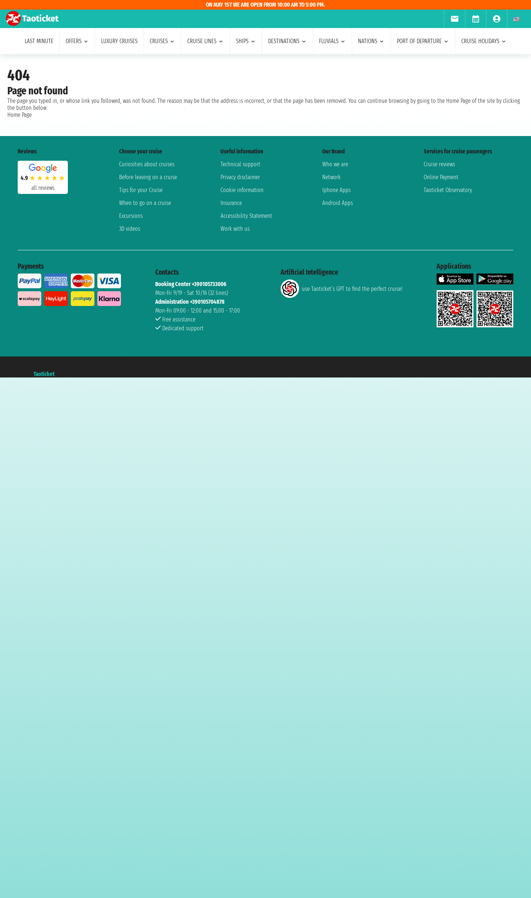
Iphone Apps (336, 190)
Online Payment (441, 177)
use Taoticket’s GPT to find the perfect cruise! (341, 288)
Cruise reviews (439, 164)
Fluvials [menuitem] (332, 41)
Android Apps (337, 202)
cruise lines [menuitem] (205, 41)
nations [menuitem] (371, 41)
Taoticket (44, 373)
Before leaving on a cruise (148, 177)
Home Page (19, 114)
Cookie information (242, 190)
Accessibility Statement (246, 215)
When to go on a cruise (145, 202)
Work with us (235, 228)
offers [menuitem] (77, 41)
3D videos (129, 228)
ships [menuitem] (246, 41)
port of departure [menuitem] (423, 41)
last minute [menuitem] (39, 41)
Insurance (231, 202)
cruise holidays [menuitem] (484, 41)
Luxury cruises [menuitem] (119, 41)
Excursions (131, 215)
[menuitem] (454, 19)
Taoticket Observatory (448, 190)
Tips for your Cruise (141, 190)
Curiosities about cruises (146, 164)
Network (331, 177)
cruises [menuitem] (162, 41)
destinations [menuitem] (287, 41)
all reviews (43, 187)
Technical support (240, 164)
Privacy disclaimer (240, 177)
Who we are (335, 164)
